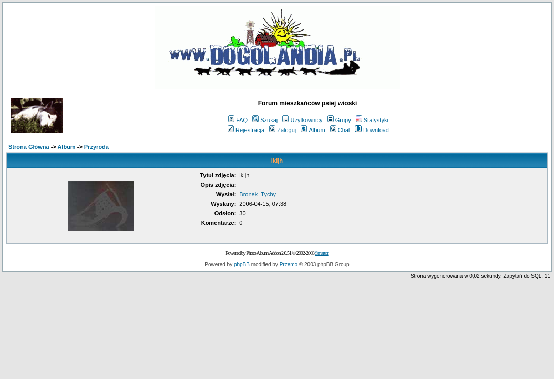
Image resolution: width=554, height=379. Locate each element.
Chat (340, 130)
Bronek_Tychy (257, 194)
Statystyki (372, 120)
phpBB (242, 264)
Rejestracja (246, 130)
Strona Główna (28, 147)
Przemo (288, 264)
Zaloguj (282, 130)
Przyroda (96, 147)
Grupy (339, 120)
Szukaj (265, 120)
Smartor (321, 253)
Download (372, 130)
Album (313, 130)
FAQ (238, 120)
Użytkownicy (302, 120)
